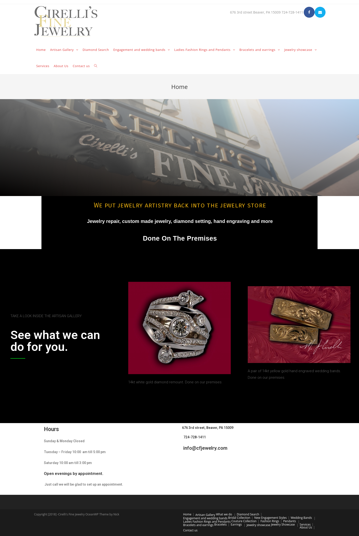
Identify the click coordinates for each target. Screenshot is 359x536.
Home (187, 514)
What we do (224, 514)
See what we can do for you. (55, 341)
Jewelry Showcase (283, 524)
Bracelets (220, 524)
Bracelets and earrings (198, 525)
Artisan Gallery (205, 515)
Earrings (236, 524)
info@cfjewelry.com (204, 448)
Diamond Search (248, 514)
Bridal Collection (239, 518)
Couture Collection (243, 521)
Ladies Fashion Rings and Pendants (207, 522)
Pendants (289, 521)
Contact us (190, 530)
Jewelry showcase (258, 525)
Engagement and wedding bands (205, 518)
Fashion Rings (270, 521)
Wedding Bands (301, 518)
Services (305, 524)
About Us (306, 527)
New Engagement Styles (270, 518)
